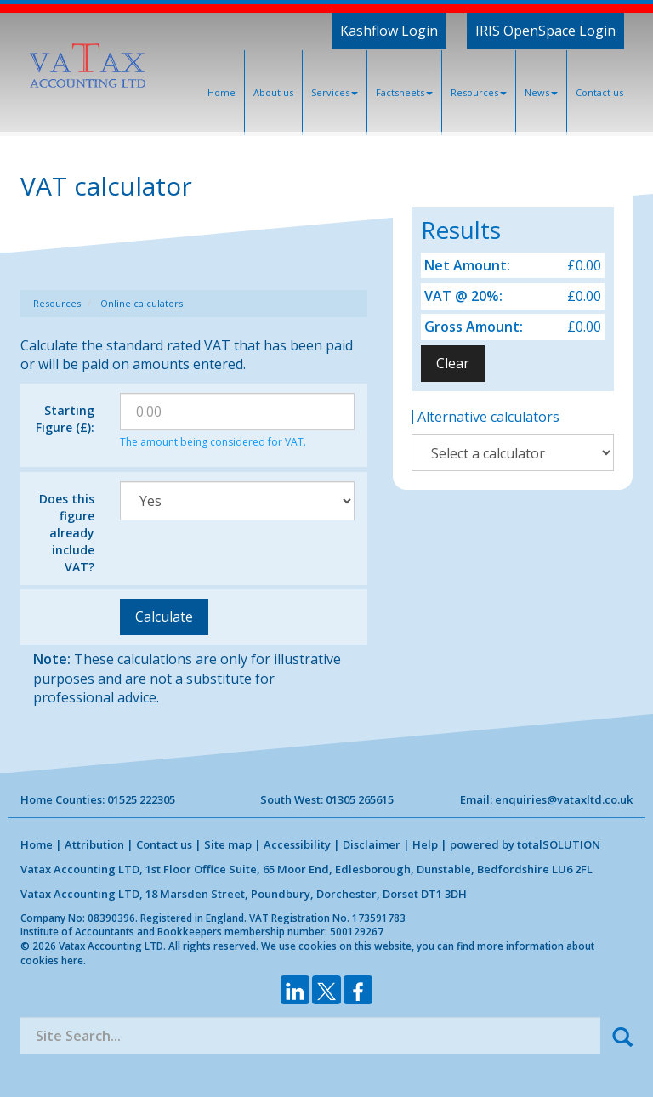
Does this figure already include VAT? (66, 533)
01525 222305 (141, 799)
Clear (452, 363)
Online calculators (141, 303)
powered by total (525, 844)
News (541, 92)
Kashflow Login (389, 30)
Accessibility (297, 844)
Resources (479, 92)
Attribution (94, 844)
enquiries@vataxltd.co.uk (564, 799)
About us (273, 92)
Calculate (164, 616)
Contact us (599, 92)
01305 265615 (360, 799)
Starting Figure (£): (65, 418)
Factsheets (404, 92)
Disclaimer (371, 844)
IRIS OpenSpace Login (545, 30)
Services (334, 92)
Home (221, 92)
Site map (228, 844)
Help (425, 844)
